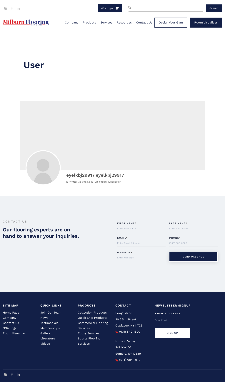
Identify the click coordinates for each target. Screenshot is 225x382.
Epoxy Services (88, 333)
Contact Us (144, 22)
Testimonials (49, 323)
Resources (124, 22)
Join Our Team (50, 312)
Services (106, 22)
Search (213, 7)
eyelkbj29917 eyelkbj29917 (95, 175)
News (44, 317)
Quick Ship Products (92, 317)
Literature (47, 338)
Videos (45, 343)
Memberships (50, 328)
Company (71, 22)
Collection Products (92, 312)
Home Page (11, 312)
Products (89, 22)
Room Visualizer (205, 22)
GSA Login (107, 8)
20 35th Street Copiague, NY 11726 (128, 322)
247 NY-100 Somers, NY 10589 (128, 350)
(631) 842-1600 (127, 331)
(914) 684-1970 (128, 359)
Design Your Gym (171, 22)
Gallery (45, 333)
